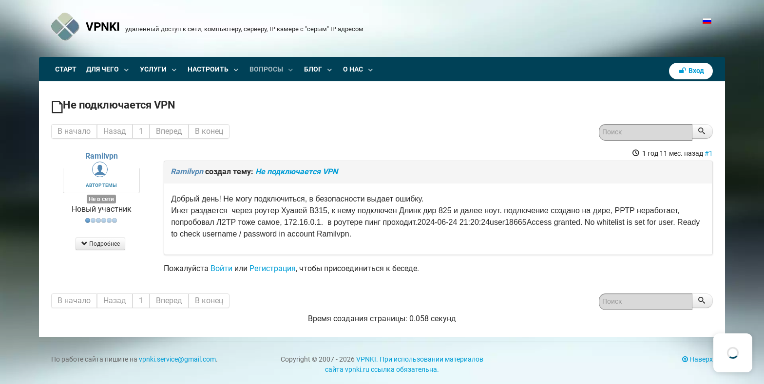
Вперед (169, 131)
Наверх (697, 359)
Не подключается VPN (296, 171)
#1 (709, 153)
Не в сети (101, 199)
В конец (209, 131)
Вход (691, 71)
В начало (74, 131)
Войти (221, 268)
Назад (114, 131)
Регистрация (272, 268)
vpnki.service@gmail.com (177, 359)
